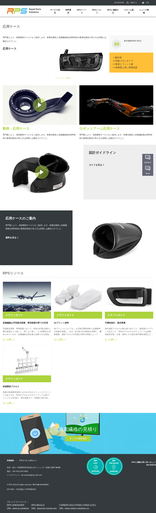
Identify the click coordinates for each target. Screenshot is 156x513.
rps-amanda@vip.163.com (31, 475)
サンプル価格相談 (78, 438)
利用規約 (10, 460)
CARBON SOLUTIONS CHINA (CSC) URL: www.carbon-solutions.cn (77, 507)
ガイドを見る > (96, 165)
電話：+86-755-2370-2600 (17, 471)
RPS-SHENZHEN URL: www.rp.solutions (18, 507)
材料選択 (68, 11)
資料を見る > (11, 237)
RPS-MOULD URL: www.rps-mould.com (44, 507)
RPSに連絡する (113, 11)
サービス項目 (55, 11)
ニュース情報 (144, 11)
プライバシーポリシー (28, 460)
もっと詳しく (9, 339)
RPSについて (97, 11)
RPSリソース (82, 11)
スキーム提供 (129, 11)
